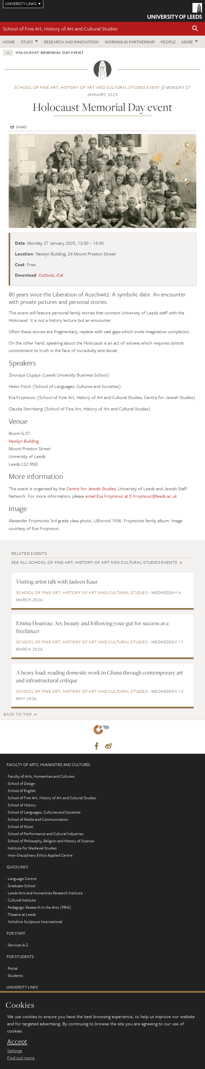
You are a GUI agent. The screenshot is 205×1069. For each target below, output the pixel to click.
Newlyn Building (24, 441)
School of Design (21, 783)
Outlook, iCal (51, 275)
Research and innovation (71, 42)
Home (9, 42)
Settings (14, 1050)
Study (27, 42)
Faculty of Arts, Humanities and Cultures (41, 776)
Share (21, 127)
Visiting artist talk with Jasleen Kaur (57, 581)
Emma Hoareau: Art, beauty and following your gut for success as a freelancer (92, 627)
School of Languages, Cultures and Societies (44, 812)
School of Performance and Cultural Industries (45, 834)
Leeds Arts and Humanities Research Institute (45, 893)
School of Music (20, 826)
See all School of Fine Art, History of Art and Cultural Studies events (94, 562)
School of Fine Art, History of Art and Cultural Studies (60, 28)
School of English (22, 791)
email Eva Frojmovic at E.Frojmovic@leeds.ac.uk (131, 496)
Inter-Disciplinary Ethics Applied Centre (40, 855)
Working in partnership (130, 42)
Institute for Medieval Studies (32, 848)
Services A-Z (18, 945)
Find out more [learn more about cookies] (21, 1057)
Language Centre (22, 878)
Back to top (18, 714)
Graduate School (21, 886)
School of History (22, 805)
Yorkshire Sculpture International (35, 922)
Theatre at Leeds (21, 914)
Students (15, 975)
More (187, 42)
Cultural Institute (22, 900)
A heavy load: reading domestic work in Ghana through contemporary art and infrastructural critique (99, 676)
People (168, 42)
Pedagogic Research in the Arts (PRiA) (39, 907)
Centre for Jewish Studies (91, 488)
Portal (13, 968)
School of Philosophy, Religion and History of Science (51, 841)
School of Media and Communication (38, 819)
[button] (195, 29)
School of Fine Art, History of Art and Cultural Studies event (87, 87)
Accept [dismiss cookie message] (17, 1041)
